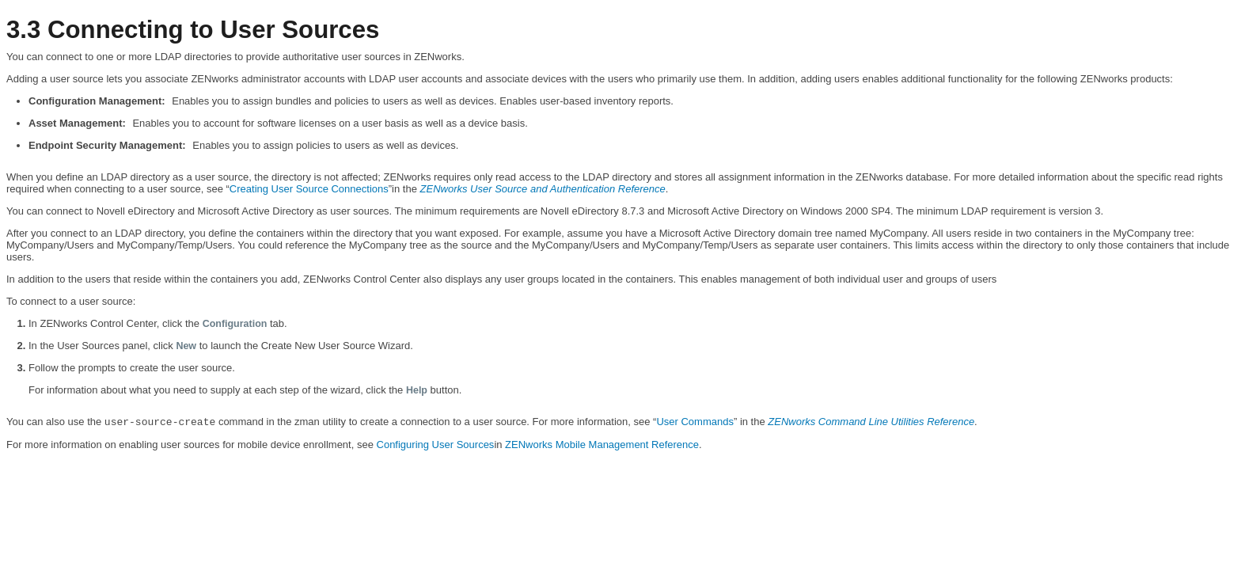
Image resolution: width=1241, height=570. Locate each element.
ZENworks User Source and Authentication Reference (543, 189)
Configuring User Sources (436, 444)
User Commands (695, 422)
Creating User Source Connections (309, 189)
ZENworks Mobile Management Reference (602, 444)
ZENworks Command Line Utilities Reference (871, 422)
